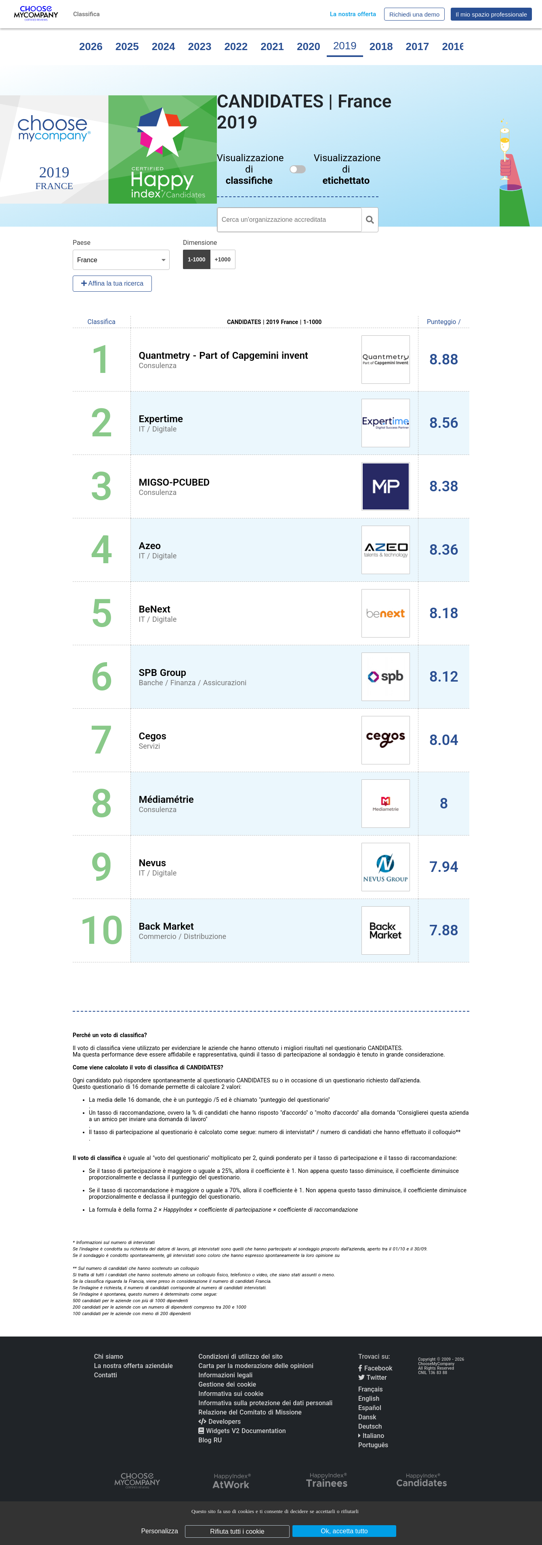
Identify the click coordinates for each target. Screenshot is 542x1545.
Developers (219, 1421)
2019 (345, 46)
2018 (381, 46)
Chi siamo (108, 1356)
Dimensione (200, 242)
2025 (127, 46)
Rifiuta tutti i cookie (237, 1531)
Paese (81, 242)
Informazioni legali (225, 1375)
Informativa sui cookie (230, 1394)
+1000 (223, 259)
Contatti (105, 1375)
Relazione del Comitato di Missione (250, 1412)
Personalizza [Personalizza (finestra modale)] (159, 1531)
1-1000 (197, 259)
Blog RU (210, 1440)
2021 (272, 46)
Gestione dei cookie (227, 1384)
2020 (308, 46)
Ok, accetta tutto (344, 1531)
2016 (453, 46)
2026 (91, 46)
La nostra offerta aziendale (133, 1366)
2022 (236, 46)
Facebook (375, 1368)
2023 (200, 46)
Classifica (86, 14)
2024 (163, 46)
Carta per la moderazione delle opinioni (255, 1366)
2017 (417, 46)
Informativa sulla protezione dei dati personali (265, 1403)
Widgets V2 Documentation (242, 1431)
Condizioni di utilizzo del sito (240, 1356)
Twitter (372, 1377)
